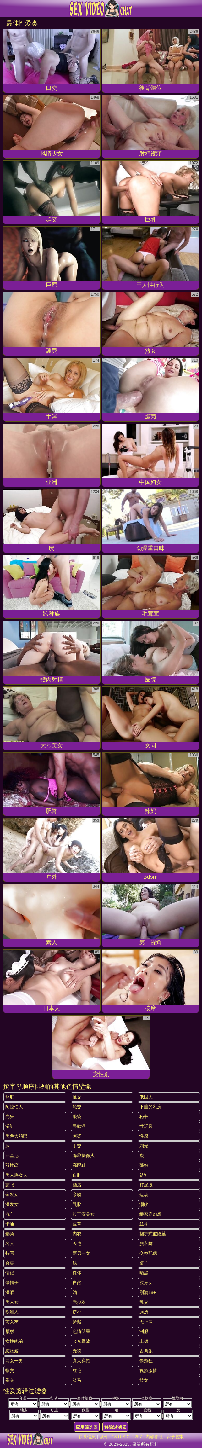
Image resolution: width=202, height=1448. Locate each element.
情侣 (9, 1272)
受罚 (77, 1350)
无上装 (146, 1321)
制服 (143, 1331)
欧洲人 (12, 1311)
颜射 (9, 1331)
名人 (9, 1243)
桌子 (143, 1263)
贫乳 (143, 1175)
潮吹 (143, 1204)
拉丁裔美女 (84, 1214)
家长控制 (175, 1436)
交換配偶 (148, 1253)
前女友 (12, 1321)
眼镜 (77, 1116)
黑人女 (12, 1302)
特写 (9, 1253)
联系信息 (87, 1436)
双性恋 (12, 1165)
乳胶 (77, 1204)
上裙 (143, 1341)
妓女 (143, 1380)
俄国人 (146, 1096)
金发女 (12, 1194)
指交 (9, 1370)
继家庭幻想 (150, 1214)
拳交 (9, 1380)
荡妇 (143, 1165)
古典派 (146, 1350)
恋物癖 (12, 1350)
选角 (9, 1233)
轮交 (77, 1106)
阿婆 (77, 1135)
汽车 (9, 1214)
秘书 (143, 1116)
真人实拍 (81, 1360)
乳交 (143, 1302)
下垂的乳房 (150, 1106)
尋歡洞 (79, 1126)
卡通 (9, 1223)
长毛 (77, 1243)
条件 (104, 1436)
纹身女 (146, 1282)
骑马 (77, 1380)
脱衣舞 (146, 1243)
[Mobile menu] (6, 8)
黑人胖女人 (16, 1175)
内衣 (77, 1233)
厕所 (143, 1311)
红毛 (77, 1370)
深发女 (12, 1204)
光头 (9, 1116)
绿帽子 (12, 1282)
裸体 (77, 1272)
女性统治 (14, 1341)
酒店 (77, 1184)
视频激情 (148, 1370)
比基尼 (12, 1155)
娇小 (77, 1311)
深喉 (9, 1292)
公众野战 (81, 1341)
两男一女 (81, 1253)
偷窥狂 (146, 1360)
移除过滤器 (115, 1427)
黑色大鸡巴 (16, 1135)
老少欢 (79, 1302)
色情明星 (81, 1331)
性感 (143, 1135)
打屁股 (146, 1184)
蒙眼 (9, 1184)
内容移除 (154, 1436)
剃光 (143, 1145)
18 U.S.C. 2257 (127, 1436)
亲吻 (77, 1194)
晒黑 (143, 1272)
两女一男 (14, 1360)
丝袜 (143, 1223)
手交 (77, 1145)
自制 (77, 1175)
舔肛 (9, 1096)
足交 (77, 1096)
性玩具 (146, 1126)
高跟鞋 (79, 1165)
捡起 (77, 1321)
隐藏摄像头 (84, 1155)
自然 (77, 1282)
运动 (143, 1194)
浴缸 (9, 1126)
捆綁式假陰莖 (152, 1233)
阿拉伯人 (14, 1106)
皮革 (77, 1223)
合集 (9, 1263)
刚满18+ (147, 1292)
